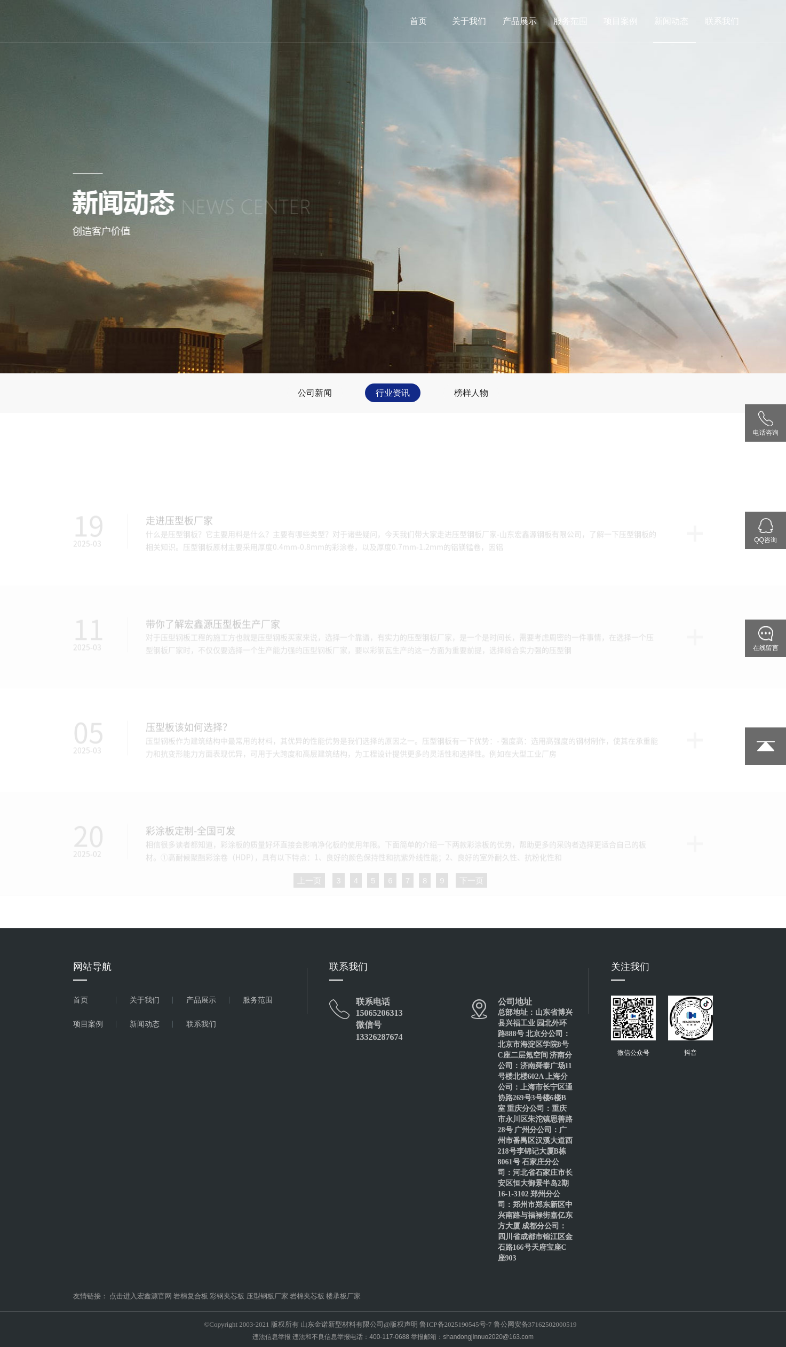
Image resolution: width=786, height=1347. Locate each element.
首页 (418, 21)
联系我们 (722, 21)
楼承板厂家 (343, 1296)
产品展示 (520, 21)
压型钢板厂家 (267, 1296)
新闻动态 (671, 21)
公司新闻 (315, 392)
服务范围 (570, 21)
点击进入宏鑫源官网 (140, 1296)
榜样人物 (471, 392)
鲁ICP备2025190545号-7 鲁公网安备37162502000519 (497, 1324)
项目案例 (621, 21)
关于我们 (469, 21)
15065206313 (379, 1012)
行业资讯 (393, 392)
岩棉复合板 (190, 1296)
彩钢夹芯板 (227, 1296)
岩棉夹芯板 (307, 1296)
